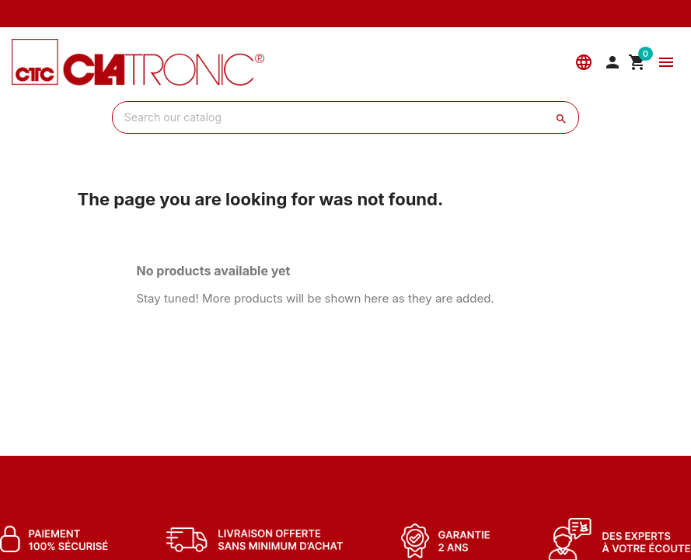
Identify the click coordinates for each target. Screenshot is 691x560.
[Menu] (666, 62)
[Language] (584, 62)
